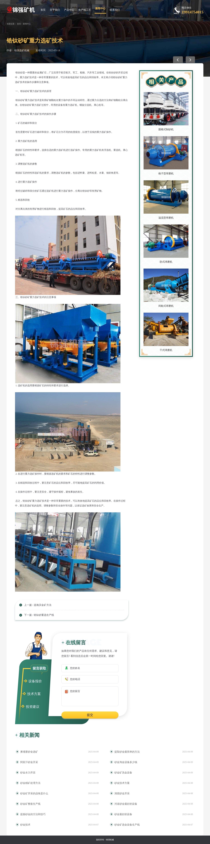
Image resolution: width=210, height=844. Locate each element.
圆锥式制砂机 (166, 129)
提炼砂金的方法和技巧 (33, 814)
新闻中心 (100, 8)
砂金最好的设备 (123, 814)
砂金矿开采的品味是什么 (34, 793)
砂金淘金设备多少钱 (125, 762)
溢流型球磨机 (166, 217)
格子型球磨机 (166, 173)
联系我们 (115, 9)
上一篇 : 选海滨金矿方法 (37, 605)
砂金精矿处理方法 (30, 783)
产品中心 (69, 9)
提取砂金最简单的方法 (127, 751)
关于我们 (55, 9)
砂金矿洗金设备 (123, 772)
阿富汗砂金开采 (29, 762)
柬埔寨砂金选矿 (29, 751)
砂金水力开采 (27, 772)
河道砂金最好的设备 (125, 803)
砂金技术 (25, 824)
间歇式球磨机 (166, 305)
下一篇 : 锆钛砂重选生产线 (39, 615)
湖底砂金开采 (122, 793)
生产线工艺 (84, 9)
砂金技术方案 (122, 783)
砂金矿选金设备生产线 (127, 824)
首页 (43, 9)
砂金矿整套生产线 (30, 803)
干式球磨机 (166, 350)
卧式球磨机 (166, 261)
